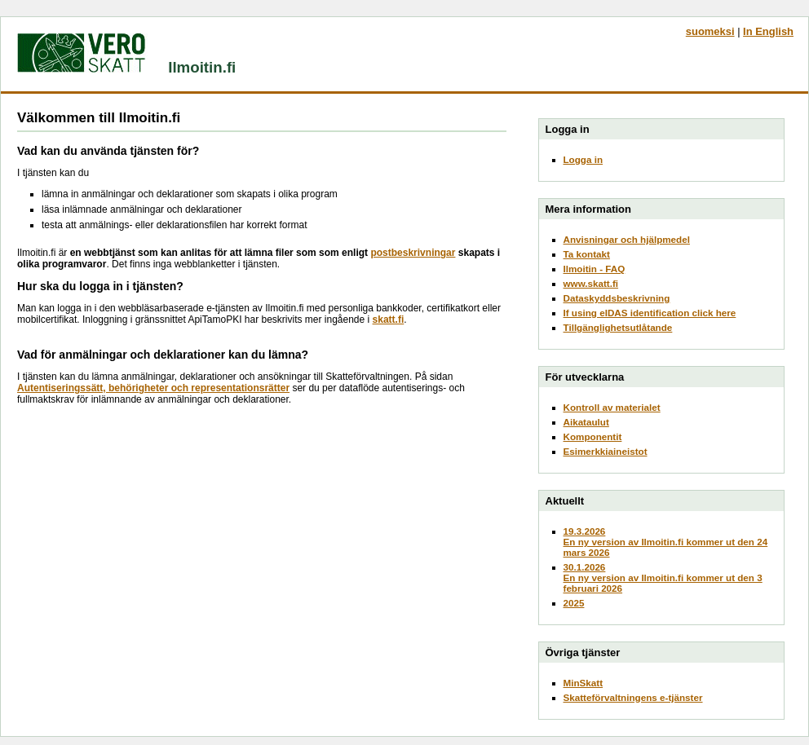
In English (768, 31)
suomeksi (710, 31)
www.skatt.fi (591, 283)
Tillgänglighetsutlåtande (618, 327)
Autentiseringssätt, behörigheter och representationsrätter (153, 388)
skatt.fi (388, 319)
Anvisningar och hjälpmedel (627, 239)
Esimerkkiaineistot (606, 451)
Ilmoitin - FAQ (595, 268)
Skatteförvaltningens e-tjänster (633, 697)
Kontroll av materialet (612, 407)
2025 (574, 602)
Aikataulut (586, 422)
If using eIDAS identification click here (650, 312)
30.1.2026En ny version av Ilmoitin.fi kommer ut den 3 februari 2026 (663, 577)
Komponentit (593, 436)
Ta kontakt (587, 254)
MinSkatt (583, 682)
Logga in (583, 159)
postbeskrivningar (412, 252)
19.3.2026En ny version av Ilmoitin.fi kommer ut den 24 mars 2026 (666, 542)
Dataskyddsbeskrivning (617, 298)
